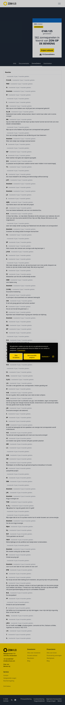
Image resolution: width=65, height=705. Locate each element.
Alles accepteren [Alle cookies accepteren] (16, 356)
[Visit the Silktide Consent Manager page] (53, 357)
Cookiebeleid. (21, 350)
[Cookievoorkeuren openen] (46, 356)
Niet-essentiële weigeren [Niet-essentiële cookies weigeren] (32, 356)
